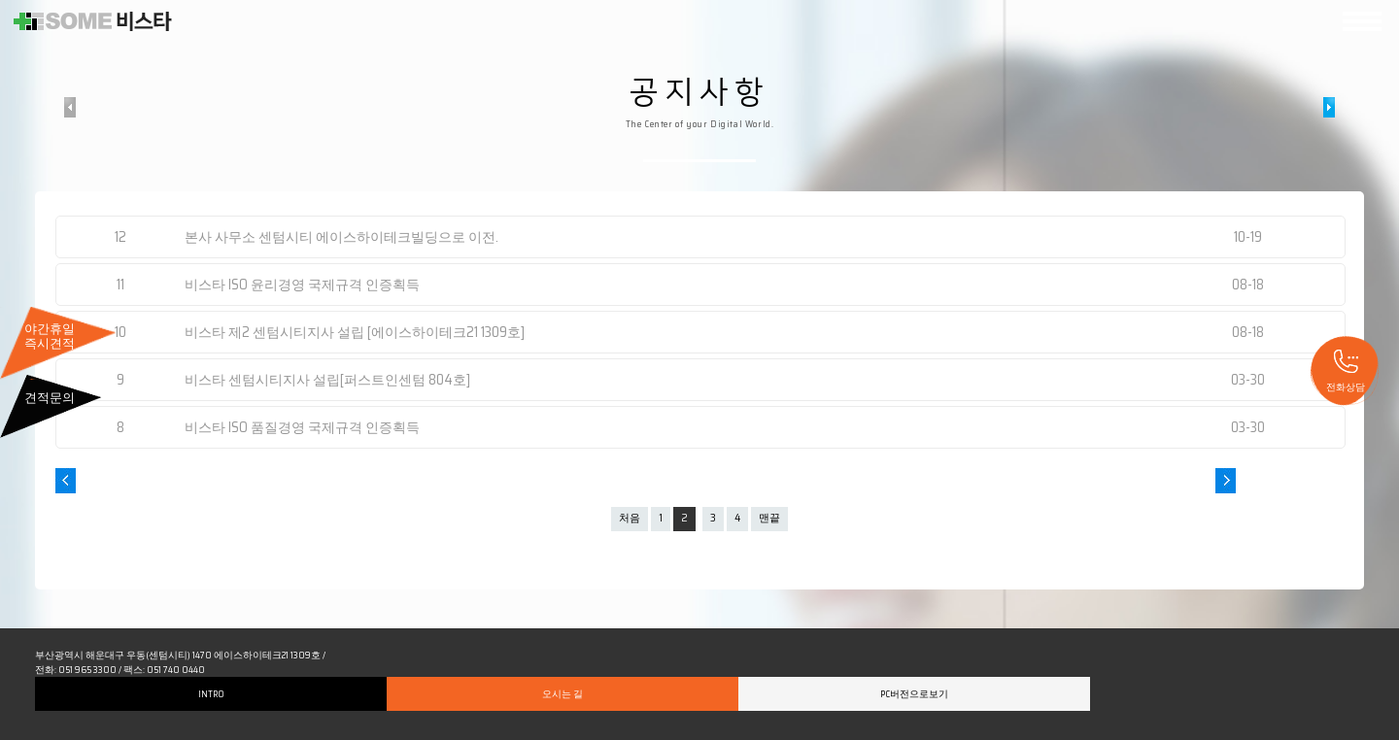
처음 (629, 518)
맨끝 (769, 518)
